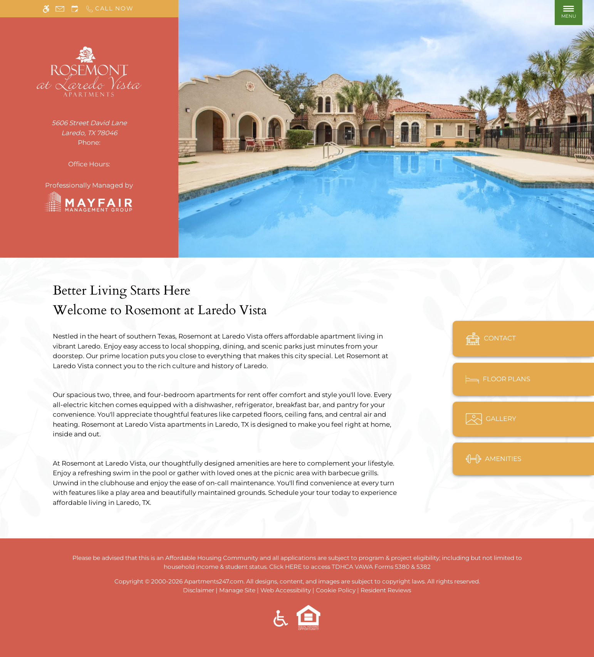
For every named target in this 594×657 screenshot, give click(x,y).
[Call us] (109, 8)
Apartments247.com (213, 581)
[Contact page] (60, 8)
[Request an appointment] (74, 8)
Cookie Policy (336, 590)
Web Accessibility (285, 590)
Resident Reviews (386, 590)
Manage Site (237, 590)
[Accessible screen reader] (46, 8)
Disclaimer (198, 590)
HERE (293, 566)
